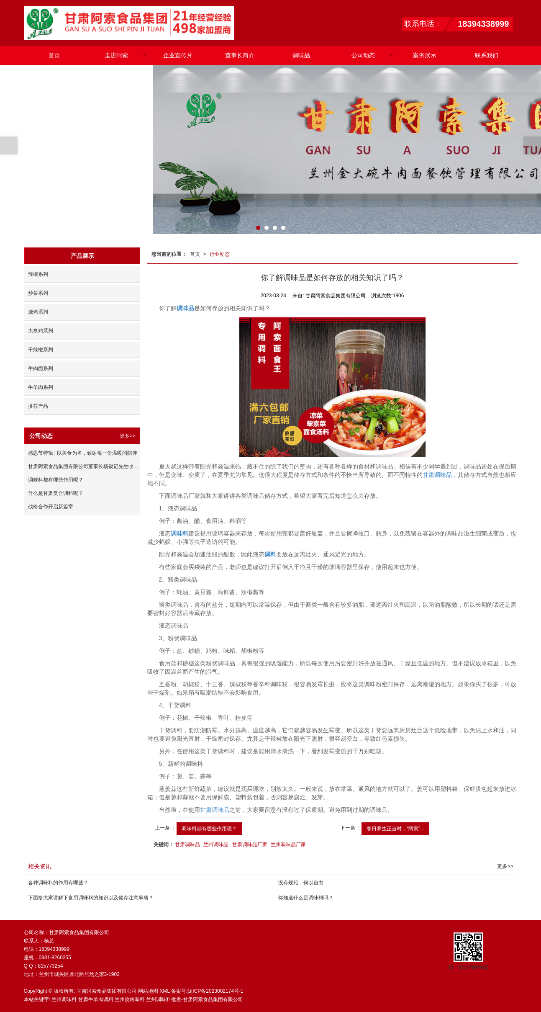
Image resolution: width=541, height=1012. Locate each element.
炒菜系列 (38, 293)
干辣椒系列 (40, 350)
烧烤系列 (38, 312)
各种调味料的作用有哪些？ (58, 883)
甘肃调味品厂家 (249, 844)
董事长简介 (239, 55)
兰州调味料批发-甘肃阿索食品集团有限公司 (194, 999)
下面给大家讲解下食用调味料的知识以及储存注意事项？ (91, 898)
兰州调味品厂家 (288, 844)
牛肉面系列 (40, 368)
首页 (54, 55)
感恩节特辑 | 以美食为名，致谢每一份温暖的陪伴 (83, 453)
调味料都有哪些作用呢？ (209, 829)
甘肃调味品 (437, 474)
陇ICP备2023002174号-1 (215, 991)
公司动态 (363, 55)
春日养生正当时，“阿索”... (395, 829)
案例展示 (424, 55)
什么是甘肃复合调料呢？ (55, 493)
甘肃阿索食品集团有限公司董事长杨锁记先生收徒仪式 (84, 466)
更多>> (128, 436)
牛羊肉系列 (40, 387)
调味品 (301, 55)
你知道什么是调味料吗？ (305, 898)
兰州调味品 (215, 844)
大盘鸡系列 (40, 331)
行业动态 (220, 254)
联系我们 (486, 55)
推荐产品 (38, 406)
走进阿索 (116, 55)
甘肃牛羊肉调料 (95, 999)
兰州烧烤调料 (130, 999)
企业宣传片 (177, 55)
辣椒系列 (38, 274)
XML (164, 991)
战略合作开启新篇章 (50, 507)
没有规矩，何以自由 (300, 883)
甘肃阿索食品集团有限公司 (107, 991)
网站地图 (148, 991)
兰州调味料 (64, 999)
